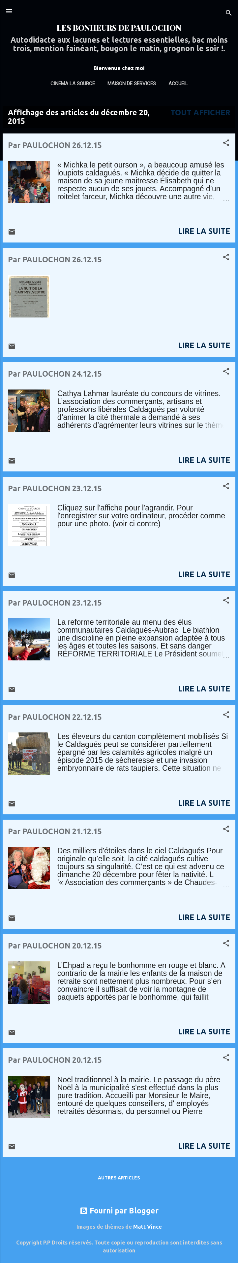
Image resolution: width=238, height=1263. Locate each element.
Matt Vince (147, 1227)
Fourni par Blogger (119, 1211)
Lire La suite (204, 231)
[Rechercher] (229, 13)
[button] (226, 143)
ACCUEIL (178, 84)
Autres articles (119, 1177)
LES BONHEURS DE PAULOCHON (119, 27)
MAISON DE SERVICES (131, 84)
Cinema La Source (72, 84)
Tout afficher (200, 112)
